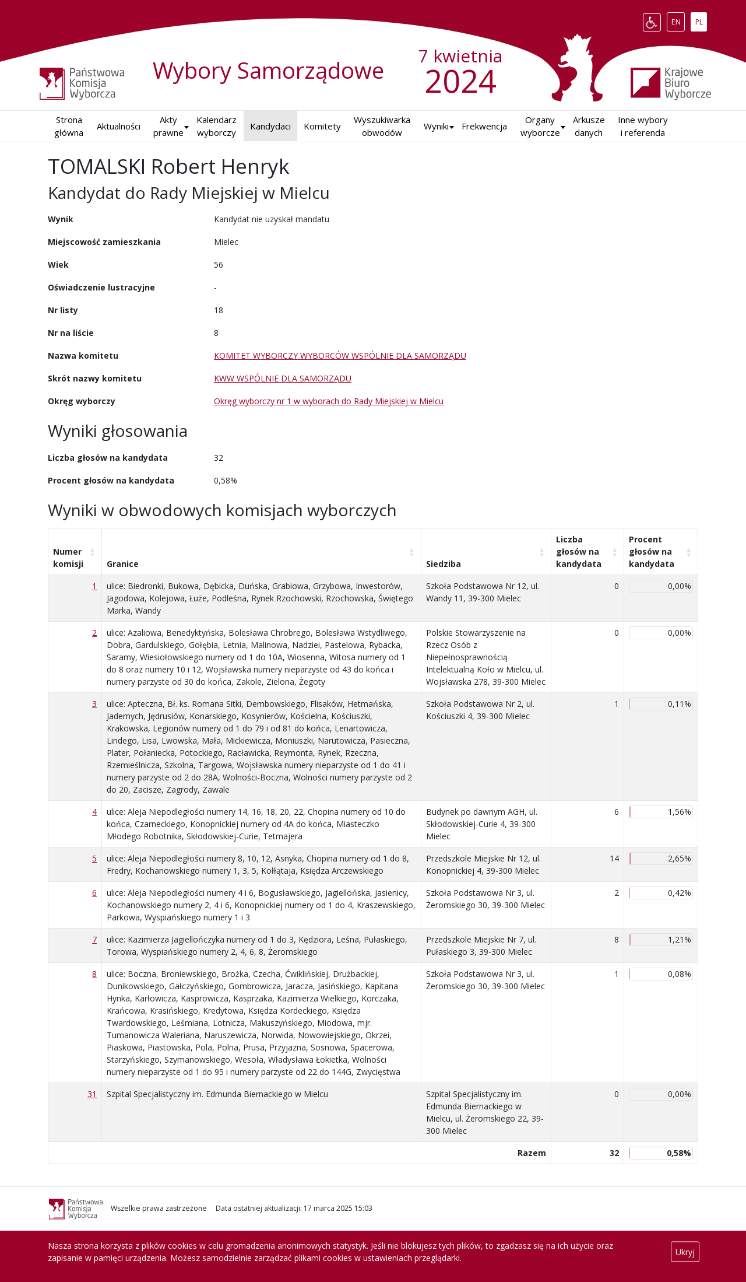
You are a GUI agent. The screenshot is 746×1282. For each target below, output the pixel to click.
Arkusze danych (589, 126)
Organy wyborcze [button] (540, 126)
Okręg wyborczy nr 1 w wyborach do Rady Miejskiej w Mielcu (329, 401)
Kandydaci (270, 126)
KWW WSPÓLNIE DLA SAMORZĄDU (282, 378)
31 (92, 1093)
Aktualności (118, 126)
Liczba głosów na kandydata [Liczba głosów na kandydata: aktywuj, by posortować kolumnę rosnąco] (578, 551)
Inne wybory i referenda (643, 126)
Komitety (322, 126)
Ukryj (685, 1252)
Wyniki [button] (436, 126)
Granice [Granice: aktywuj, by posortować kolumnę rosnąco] (123, 563)
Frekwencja (484, 126)
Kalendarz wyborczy (216, 126)
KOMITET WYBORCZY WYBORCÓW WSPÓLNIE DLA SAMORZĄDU (340, 355)
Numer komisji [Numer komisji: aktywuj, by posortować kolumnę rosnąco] (68, 557)
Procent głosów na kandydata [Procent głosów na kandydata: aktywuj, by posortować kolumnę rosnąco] (651, 551)
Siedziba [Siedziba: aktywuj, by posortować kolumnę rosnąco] (443, 563)
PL (701, 20)
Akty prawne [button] (168, 126)
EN (678, 20)
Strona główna (68, 126)
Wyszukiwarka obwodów (382, 126)
